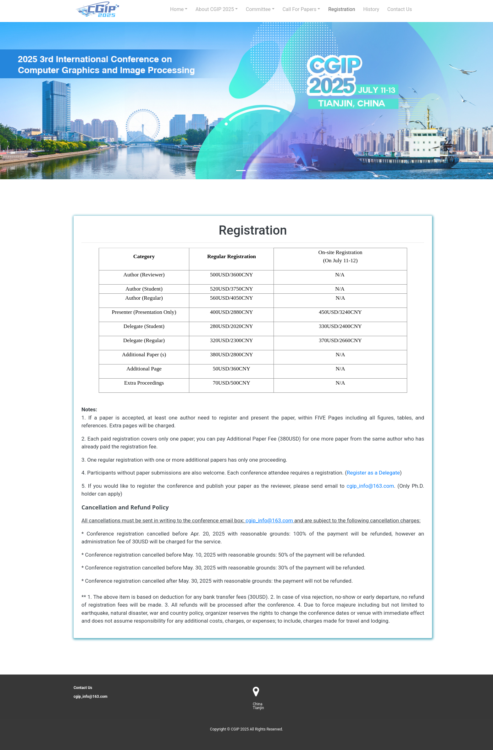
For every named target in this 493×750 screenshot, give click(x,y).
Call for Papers (299, 9)
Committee (258, 9)
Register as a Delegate (373, 472)
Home (177, 9)
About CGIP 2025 (215, 9)
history (371, 9)
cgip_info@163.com (370, 486)
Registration (341, 9)
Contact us (399, 9)
